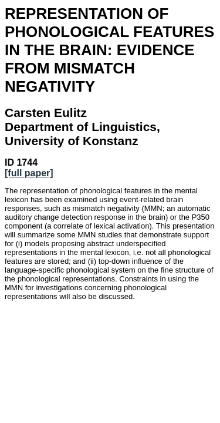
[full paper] (29, 173)
